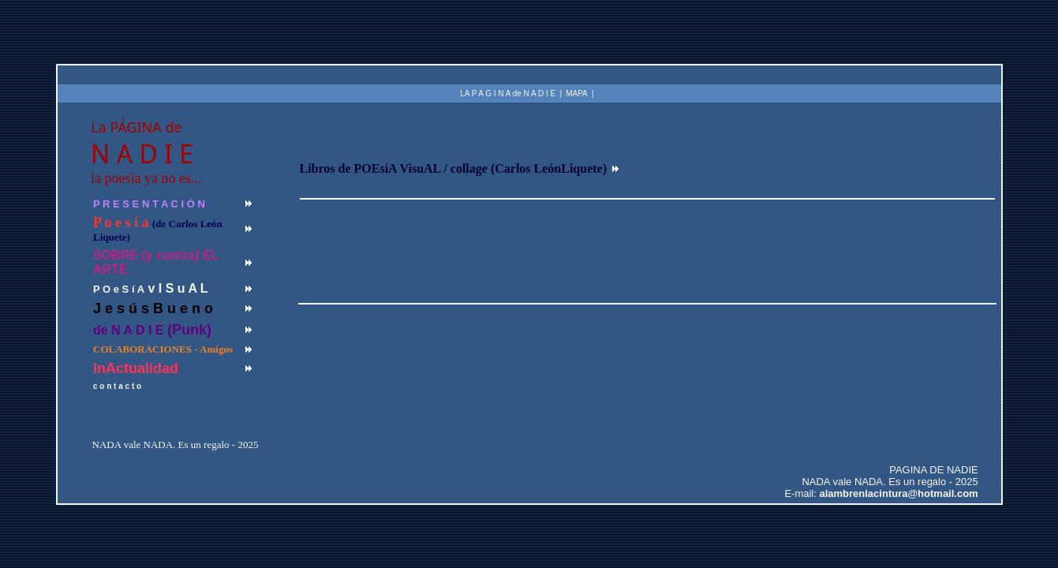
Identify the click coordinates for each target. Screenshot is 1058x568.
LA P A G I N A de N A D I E (507, 93)
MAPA (577, 93)
